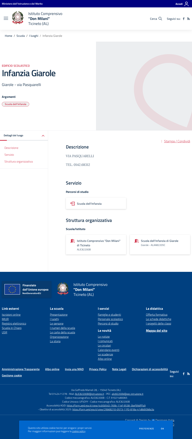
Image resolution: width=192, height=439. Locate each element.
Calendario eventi (108, 350)
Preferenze (146, 429)
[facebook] (183, 18)
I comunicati (105, 341)
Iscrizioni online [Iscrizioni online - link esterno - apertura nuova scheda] (11, 314)
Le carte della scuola (62, 332)
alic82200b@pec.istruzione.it (127, 394)
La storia (55, 341)
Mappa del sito (156, 330)
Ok (162, 429)
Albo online (105, 359)
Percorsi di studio (108, 323)
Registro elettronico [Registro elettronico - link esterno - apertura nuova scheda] (14, 323)
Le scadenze (105, 354)
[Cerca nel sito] (156, 18)
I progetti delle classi (158, 323)
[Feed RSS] (188, 18)
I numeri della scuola (62, 328)
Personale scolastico (110, 319)
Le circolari (104, 345)
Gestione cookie (12, 375)
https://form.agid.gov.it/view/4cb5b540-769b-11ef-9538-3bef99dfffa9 (106, 405)
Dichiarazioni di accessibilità (150, 369)
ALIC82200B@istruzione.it (89, 394)
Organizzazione (59, 337)
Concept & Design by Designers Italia (149, 420)
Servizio (9, 154)
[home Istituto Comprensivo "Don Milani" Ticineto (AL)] (37, 18)
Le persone (56, 323)
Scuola (20, 35)
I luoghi (33, 35)
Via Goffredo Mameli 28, (84, 390)
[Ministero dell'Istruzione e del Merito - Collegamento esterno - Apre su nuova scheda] (22, 4)
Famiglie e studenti (109, 314)
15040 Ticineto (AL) (110, 390)
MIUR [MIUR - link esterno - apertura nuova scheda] (5, 319)
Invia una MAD (74, 369)
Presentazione (59, 314)
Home (8, 35)
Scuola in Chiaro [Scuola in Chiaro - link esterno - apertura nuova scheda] (11, 328)
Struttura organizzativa (18, 161)
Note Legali (119, 369)
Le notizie (104, 336)
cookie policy (78, 431)
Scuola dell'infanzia (15, 104)
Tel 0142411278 (58, 394)
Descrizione (11, 148)
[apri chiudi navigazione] (6, 18)
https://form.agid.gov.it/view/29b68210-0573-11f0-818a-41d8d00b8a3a (113, 409)
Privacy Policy (98, 369)
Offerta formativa (156, 314)
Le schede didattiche (158, 319)
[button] (24, 136)
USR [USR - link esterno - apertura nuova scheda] (4, 332)
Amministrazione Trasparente (21, 369)
